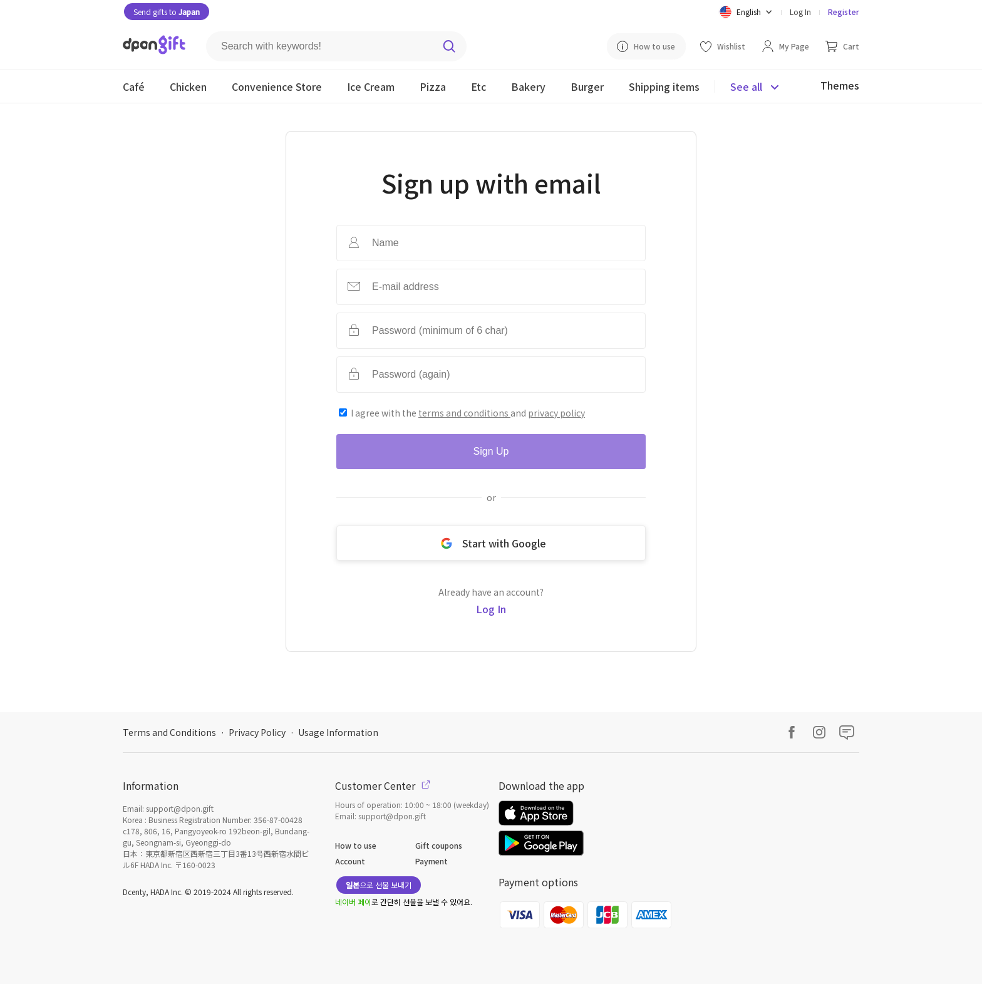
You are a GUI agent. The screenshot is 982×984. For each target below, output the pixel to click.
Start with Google (491, 543)
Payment (431, 861)
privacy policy (556, 413)
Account (350, 861)
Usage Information (338, 732)
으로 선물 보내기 (378, 884)
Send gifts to (166, 11)
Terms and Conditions (169, 732)
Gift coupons (438, 845)
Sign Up (491, 451)
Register (843, 11)
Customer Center (382, 785)
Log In (800, 11)
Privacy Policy (257, 732)
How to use (355, 845)
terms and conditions (464, 413)
